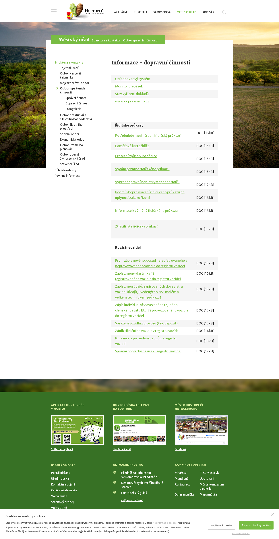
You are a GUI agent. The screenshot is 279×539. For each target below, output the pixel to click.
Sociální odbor (70, 134)
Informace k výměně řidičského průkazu (146, 211)
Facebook (180, 449)
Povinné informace (67, 175)
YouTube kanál (122, 449)
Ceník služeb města (64, 490)
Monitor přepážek (129, 86)
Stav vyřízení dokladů (132, 94)
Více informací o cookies (164, 523)
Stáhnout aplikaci (62, 449)
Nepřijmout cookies (221, 525)
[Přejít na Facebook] (201, 430)
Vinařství (181, 473)
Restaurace (182, 484)
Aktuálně (121, 12)
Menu (54, 11)
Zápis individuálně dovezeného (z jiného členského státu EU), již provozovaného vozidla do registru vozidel (151, 310)
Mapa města (208, 494)
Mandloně (182, 478)
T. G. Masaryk (209, 473)
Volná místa (59, 496)
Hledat (224, 12)
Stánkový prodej (62, 502)
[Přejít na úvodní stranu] (85, 12)
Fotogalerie (73, 109)
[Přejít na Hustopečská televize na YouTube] (139, 430)
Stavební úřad (69, 164)
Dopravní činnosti (77, 103)
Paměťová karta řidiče (132, 146)
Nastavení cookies (240, 533)
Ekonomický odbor (73, 139)
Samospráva (162, 12)
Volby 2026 (59, 508)
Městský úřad (186, 12)
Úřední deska (60, 478)
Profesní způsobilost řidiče (136, 156)
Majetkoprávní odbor (74, 83)
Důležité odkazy (65, 170)
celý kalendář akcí (132, 500)
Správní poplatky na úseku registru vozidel (148, 351)
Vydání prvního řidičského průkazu (142, 169)
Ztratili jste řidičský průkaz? (136, 226)
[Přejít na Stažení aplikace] (77, 430)
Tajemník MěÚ (69, 68)
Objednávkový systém (132, 79)
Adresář (208, 12)
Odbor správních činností (140, 40)
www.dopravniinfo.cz (132, 101)
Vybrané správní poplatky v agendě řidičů (147, 182)
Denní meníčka (184, 494)
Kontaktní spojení (63, 484)
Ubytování (207, 478)
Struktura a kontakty (106, 40)
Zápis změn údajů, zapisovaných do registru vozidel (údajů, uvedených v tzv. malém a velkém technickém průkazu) (149, 291)
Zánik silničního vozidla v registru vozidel (147, 331)
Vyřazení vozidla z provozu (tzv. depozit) (146, 323)
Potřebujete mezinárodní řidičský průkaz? (148, 135)
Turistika (140, 12)
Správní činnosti (76, 98)
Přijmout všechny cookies (256, 525)
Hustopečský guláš (134, 493)
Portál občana (60, 473)
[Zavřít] (272, 514)
